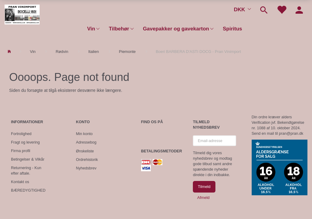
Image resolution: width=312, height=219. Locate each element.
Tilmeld (204, 186)
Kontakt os (20, 182)
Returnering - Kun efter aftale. (26, 171)
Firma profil (20, 151)
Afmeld (203, 197)
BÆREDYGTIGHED (28, 190)
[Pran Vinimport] (22, 16)
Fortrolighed (21, 134)
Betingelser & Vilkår (27, 159)
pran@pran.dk (291, 133)
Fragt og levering (25, 142)
